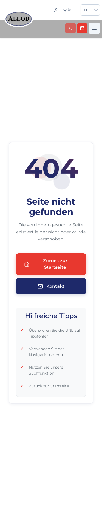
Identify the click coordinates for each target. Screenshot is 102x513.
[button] (96, 10)
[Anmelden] (63, 10)
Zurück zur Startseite (45, 264)
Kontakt (51, 286)
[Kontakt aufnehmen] (82, 28)
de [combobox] (87, 10)
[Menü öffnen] (94, 28)
